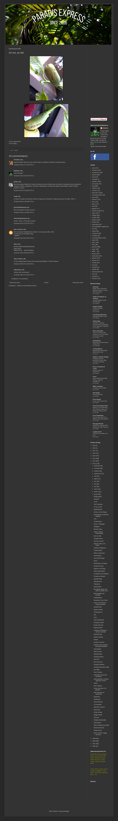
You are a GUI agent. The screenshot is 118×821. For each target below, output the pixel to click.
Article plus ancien (78, 282)
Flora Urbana (97, 399)
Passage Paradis (98, 423)
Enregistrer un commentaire (20, 278)
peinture (94, 247)
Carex (94, 376)
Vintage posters (98, 538)
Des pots (96, 717)
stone (93, 274)
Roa (95, 615)
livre (93, 229)
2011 (94, 461)
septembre (97, 473)
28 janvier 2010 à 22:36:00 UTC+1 (24, 212)
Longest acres (97, 432)
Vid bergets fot (98, 612)
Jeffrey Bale (96, 321)
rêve (93, 265)
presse (94, 260)
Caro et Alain (97, 536)
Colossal (95, 287)
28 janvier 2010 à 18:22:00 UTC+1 (24, 176)
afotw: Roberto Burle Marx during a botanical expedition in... (100, 380)
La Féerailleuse (97, 349)
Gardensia (97, 697)
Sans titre (96, 659)
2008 (94, 741)
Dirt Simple (96, 393)
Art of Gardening (98, 415)
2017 (94, 450)
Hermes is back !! (99, 541)
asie (93, 177)
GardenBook (97, 341)
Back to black (98, 651)
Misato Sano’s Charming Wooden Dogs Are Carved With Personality (100, 290)
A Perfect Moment (98, 394)
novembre (97, 468)
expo (93, 197)
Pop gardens (97, 649)
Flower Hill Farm (98, 625)
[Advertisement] (99, 81)
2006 (94, 746)
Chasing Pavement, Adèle (101, 667)
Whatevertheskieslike (100, 720)
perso (16, 150)
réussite (94, 262)
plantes (94, 258)
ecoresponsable (96, 195)
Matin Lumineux (98, 386)
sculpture (94, 267)
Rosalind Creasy (98, 566)
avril (95, 486)
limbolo (96, 639)
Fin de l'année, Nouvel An (100, 401)
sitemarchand (96, 272)
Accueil (46, 282)
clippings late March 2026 (100, 316)
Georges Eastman (99, 664)
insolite (94, 217)
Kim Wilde (97, 669)
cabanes (94, 188)
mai (95, 484)
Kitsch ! (96, 683)
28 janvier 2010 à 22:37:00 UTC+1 (24, 223)
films (93, 202)
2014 (94, 453)
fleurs (93, 204)
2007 (94, 743)
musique (94, 235)
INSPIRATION (98, 509)
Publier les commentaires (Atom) (26, 285)
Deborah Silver (98, 627)
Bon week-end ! (98, 662)
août (95, 476)
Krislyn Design (98, 712)
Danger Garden (97, 306)
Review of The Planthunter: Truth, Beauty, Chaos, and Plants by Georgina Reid (100, 409)
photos (94, 253)
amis (93, 168)
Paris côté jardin (98, 331)
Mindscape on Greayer (100, 563)
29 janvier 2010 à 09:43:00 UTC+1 (24, 253)
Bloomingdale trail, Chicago (99, 594)
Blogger (66, 811)
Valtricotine (17, 270)
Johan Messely (98, 702)
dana (15, 244)
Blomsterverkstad (99, 728)
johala (16, 181)
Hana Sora (97, 710)
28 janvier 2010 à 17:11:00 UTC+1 (24, 165)
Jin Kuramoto (98, 704)
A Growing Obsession (100, 314)
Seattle (94, 269)
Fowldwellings (98, 597)
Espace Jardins (98, 609)
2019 (94, 445)
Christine (17, 159)
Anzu (95, 617)
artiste (94, 175)
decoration (95, 193)
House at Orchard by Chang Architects (100, 603)
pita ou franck (18, 229)
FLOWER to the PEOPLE (101, 574)
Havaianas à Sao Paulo (101, 600)
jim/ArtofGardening (20, 207)
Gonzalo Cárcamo (99, 642)
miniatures (95, 233)
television (95, 278)
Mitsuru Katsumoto (99, 553)
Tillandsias (97, 584)
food (93, 206)
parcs (93, 242)
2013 (94, 456)
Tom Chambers (98, 504)
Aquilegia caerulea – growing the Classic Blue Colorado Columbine (100, 360)
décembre (97, 466)
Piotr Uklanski (98, 686)
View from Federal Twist (100, 406)
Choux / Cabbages (99, 524)
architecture (95, 172)
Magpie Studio (98, 715)
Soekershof (97, 699)
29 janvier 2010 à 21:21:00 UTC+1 (24, 264)
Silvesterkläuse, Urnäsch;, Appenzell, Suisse (101, 679)
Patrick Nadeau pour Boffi (101, 725)
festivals (94, 199)
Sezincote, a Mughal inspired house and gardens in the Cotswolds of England (100, 324)
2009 (94, 738)
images (94, 215)
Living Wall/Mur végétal (99, 226)
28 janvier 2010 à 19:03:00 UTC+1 (24, 190)
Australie (94, 179)
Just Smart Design (99, 558)
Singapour (97, 526)
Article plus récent (14, 282)
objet (93, 240)
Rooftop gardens (99, 657)
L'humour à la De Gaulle (99, 388)
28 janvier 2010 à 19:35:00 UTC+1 (24, 201)
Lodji (15, 196)
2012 (94, 458)
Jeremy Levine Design (100, 512)
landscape (95, 224)
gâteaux (94, 208)
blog (93, 186)
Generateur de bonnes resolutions (100, 675)
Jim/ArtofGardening (20, 218)
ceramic (94, 190)
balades (94, 181)
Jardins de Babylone (100, 548)
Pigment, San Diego (100, 568)
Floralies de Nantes (99, 576)
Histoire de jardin (97, 211)
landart (94, 222)
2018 (94, 448)
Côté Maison (97, 722)
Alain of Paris (18, 259)
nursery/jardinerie (97, 238)
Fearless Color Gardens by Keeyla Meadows (101, 645)
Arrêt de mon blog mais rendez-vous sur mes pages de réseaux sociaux (100, 334)
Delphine (16, 171)
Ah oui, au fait (98, 507)
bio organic (95, 184)
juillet (95, 479)
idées (93, 213)
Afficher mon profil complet (98, 146)
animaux (94, 170)
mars (95, 489)
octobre (96, 471)
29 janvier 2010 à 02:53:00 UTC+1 (24, 238)
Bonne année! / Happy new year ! (100, 733)
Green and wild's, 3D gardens (100, 689)
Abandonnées (98, 581)
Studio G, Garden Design (100, 357)
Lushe (95, 501)
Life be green (97, 555)
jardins (94, 220)
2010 (94, 463)
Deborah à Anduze (99, 707)
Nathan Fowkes (98, 637)
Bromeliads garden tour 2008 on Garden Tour (101, 590)
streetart (94, 276)
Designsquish (98, 496)
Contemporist (98, 521)
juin (95, 481)
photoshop (95, 256)
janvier (96, 494)
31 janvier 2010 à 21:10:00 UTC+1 (24, 275)
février (96, 492)
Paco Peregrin (98, 672)
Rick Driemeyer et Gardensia (99, 693)
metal (93, 231)
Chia (95, 519)
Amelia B (96, 499)
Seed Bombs (97, 587)
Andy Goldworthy (99, 620)
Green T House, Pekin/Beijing (98, 532)
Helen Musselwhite (99, 571)
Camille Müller (98, 550)
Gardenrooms (98, 607)
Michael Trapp (98, 529)
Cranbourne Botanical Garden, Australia (100, 631)
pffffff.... (94, 251)
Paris (93, 244)
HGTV (95, 561)
